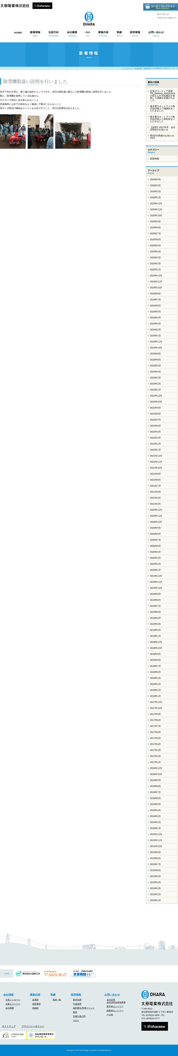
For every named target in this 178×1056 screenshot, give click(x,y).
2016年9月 (155, 780)
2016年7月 (155, 792)
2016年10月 (156, 774)
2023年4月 (155, 371)
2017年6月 (155, 732)
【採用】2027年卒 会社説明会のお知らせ (162, 128)
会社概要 (72, 34)
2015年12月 (156, 834)
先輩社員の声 (79, 1016)
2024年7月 (155, 299)
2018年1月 (155, 696)
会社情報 (8, 994)
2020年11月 (156, 516)
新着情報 (35, 34)
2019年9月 (155, 594)
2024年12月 (156, 275)
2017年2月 (155, 756)
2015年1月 (155, 900)
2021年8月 (155, 479)
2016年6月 (155, 798)
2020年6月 (155, 546)
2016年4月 (155, 810)
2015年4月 (155, 882)
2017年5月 (155, 738)
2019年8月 (155, 600)
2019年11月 (156, 582)
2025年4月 (155, 251)
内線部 (35, 1008)
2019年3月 (155, 624)
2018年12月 (156, 642)
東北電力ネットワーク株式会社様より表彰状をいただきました (162, 119)
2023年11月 (156, 341)
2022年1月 (155, 449)
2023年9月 (155, 353)
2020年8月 (155, 534)
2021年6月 (155, 491)
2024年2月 (155, 329)
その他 (110, 1014)
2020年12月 (156, 510)
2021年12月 (156, 455)
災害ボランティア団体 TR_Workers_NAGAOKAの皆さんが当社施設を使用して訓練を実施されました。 (162, 95)
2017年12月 (156, 702)
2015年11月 (156, 840)
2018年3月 (155, 684)
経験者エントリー (115, 1010)
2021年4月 (155, 498)
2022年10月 (156, 401)
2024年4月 (155, 317)
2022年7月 (155, 419)
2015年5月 (155, 876)
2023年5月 (155, 365)
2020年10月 (156, 522)
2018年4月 (155, 678)
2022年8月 (155, 413)
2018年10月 (156, 648)
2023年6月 (155, 359)
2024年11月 (156, 281)
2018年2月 (155, 690)
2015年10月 (156, 846)
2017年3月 (155, 750)
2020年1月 (155, 570)
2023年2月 (155, 383)
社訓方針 (54, 34)
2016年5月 (155, 804)
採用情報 (135, 34)
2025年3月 (155, 257)
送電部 (35, 1000)
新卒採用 (77, 1000)
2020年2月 (155, 564)
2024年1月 (155, 335)
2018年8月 (155, 660)
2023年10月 (156, 347)
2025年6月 (155, 239)
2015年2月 (155, 894)
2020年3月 (155, 558)
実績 (119, 34)
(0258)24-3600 (153, 1015)
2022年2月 (155, 443)
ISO (87, 34)
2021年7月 (155, 485)
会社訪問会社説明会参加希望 (116, 1001)
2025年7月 (155, 233)
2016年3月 (155, 816)
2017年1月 (155, 762)
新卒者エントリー (115, 1006)
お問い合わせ (156, 34)
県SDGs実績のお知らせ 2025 (162, 136)
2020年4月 (155, 552)
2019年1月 (155, 636)
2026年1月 (155, 197)
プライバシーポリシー (167, 18)
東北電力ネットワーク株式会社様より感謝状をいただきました (162, 108)
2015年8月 (155, 858)
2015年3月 (155, 888)
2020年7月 (155, 540)
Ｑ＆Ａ (76, 1020)
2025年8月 (155, 227)
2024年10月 (156, 287)
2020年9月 (155, 528)
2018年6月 (155, 672)
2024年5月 (155, 311)
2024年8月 (155, 293)
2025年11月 (156, 209)
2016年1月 (155, 828)
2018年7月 (155, 666)
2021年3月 (155, 504)
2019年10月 (156, 588)
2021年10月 (156, 467)
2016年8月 (155, 786)
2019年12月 (156, 576)
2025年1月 (155, 269)
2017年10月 (156, 708)
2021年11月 (156, 461)
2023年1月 (155, 389)
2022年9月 (155, 407)
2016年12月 (156, 768)
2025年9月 (155, 221)
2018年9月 (155, 654)
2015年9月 (155, 852)
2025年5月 (155, 245)
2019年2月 (155, 630)
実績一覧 (57, 1000)
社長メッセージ (13, 1000)
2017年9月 (155, 714)
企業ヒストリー (13, 1004)
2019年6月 (155, 612)
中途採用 (77, 1004)
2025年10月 (156, 215)
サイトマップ (163, 14)
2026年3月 (155, 185)
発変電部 (36, 1004)
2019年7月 (155, 606)
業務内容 (103, 34)
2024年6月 (155, 305)
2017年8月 (155, 720)
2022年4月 (155, 431)
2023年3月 (155, 377)
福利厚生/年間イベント (84, 1008)
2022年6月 (155, 425)
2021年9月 (155, 473)
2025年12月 (156, 203)
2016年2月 (155, 822)
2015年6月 (155, 870)
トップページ (127, 68)
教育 (75, 1012)
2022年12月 (156, 395)
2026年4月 (155, 179)
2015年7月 (155, 864)
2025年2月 (155, 263)
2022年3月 (155, 437)
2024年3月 (155, 323)
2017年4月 (155, 744)
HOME (18, 32)
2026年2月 (155, 191)
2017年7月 (155, 726)
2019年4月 (155, 618)
